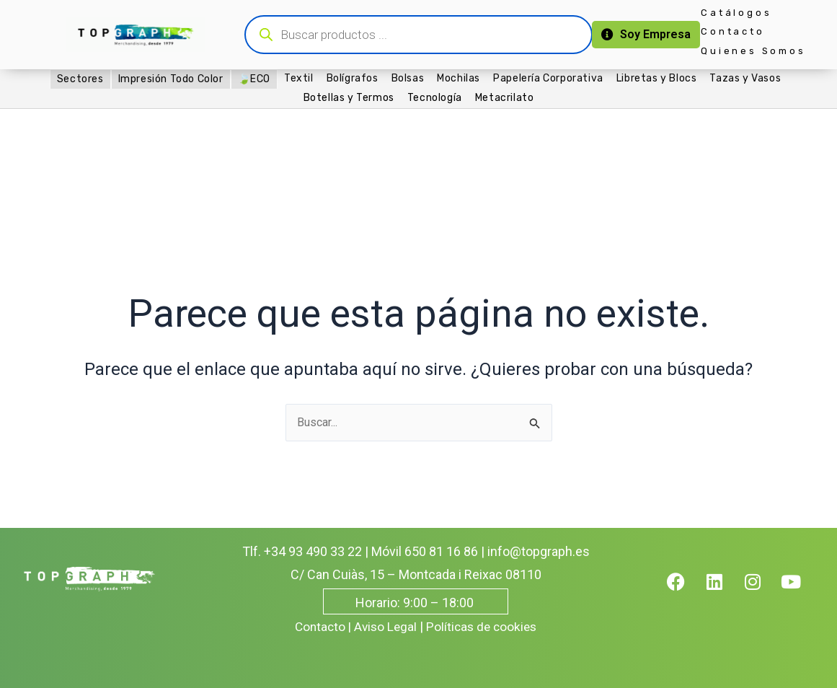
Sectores (80, 79)
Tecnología (434, 98)
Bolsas (408, 78)
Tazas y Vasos (745, 78)
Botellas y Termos (349, 98)
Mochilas (458, 78)
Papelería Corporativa (548, 78)
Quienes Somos (753, 50)
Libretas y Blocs (656, 78)
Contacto (732, 31)
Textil (299, 78)
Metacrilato (504, 98)
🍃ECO (254, 79)
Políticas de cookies (484, 626)
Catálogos (736, 12)
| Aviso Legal (381, 626)
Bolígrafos (352, 78)
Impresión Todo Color (170, 79)
